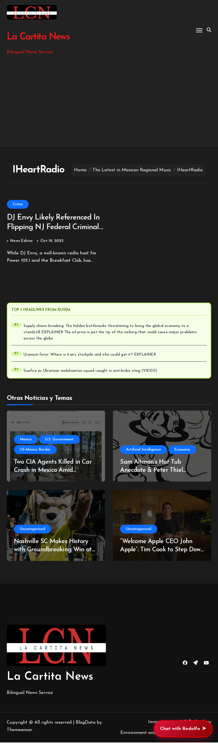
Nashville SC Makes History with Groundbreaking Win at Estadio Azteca (53, 550)
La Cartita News (38, 37)
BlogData (85, 723)
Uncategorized (32, 529)
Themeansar (19, 730)
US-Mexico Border (35, 450)
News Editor (21, 241)
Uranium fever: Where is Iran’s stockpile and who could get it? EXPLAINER (90, 355)
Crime (18, 204)
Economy (182, 450)
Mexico (26, 440)
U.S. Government (59, 440)
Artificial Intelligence (143, 450)
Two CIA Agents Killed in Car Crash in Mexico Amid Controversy (53, 470)
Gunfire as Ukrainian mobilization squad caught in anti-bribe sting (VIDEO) (90, 371)
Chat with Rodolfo (183, 729)
